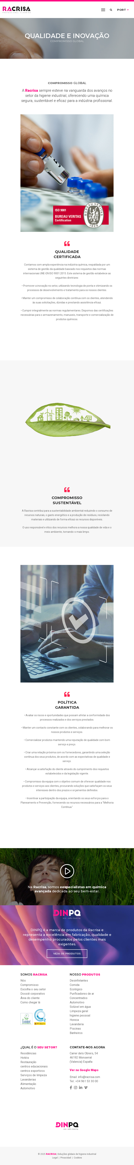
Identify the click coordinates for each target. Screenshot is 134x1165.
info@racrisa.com (89, 1077)
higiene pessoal (80, 1015)
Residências (28, 1053)
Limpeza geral (79, 1011)
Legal (55, 1157)
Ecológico (76, 989)
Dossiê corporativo (32, 993)
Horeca (74, 1020)
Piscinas (75, 1028)
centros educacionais (34, 1066)
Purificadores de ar (82, 993)
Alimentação (28, 1084)
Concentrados (78, 998)
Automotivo (77, 1002)
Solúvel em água (80, 1006)
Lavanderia (77, 1024)
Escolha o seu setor (33, 989)
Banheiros (76, 1033)
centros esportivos (32, 1071)
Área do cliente (30, 998)
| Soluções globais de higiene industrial (71, 1154)
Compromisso (29, 985)
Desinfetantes (79, 980)
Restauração (28, 1062)
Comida (74, 985)
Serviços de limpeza (33, 1075)
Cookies (78, 1157)
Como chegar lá (30, 1002)
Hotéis (24, 1057)
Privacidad (65, 1157)
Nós (23, 980)
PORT (123, 9)
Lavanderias (28, 1079)
